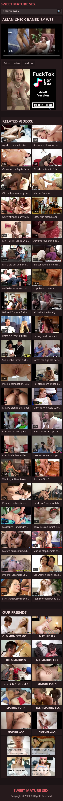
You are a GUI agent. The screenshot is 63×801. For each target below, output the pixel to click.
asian (17, 63)
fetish (7, 63)
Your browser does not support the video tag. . (31, 41)
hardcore (28, 63)
